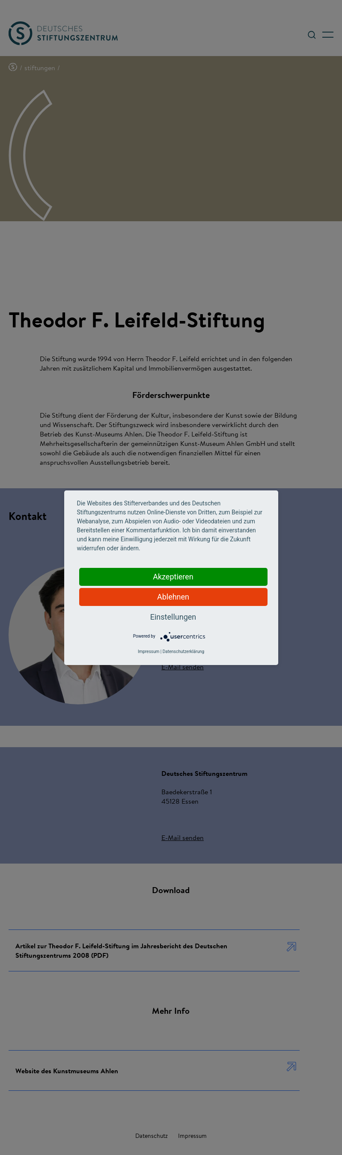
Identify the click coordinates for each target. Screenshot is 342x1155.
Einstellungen (173, 616)
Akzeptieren (173, 576)
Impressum (148, 651)
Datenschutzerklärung (183, 651)
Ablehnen (173, 596)
